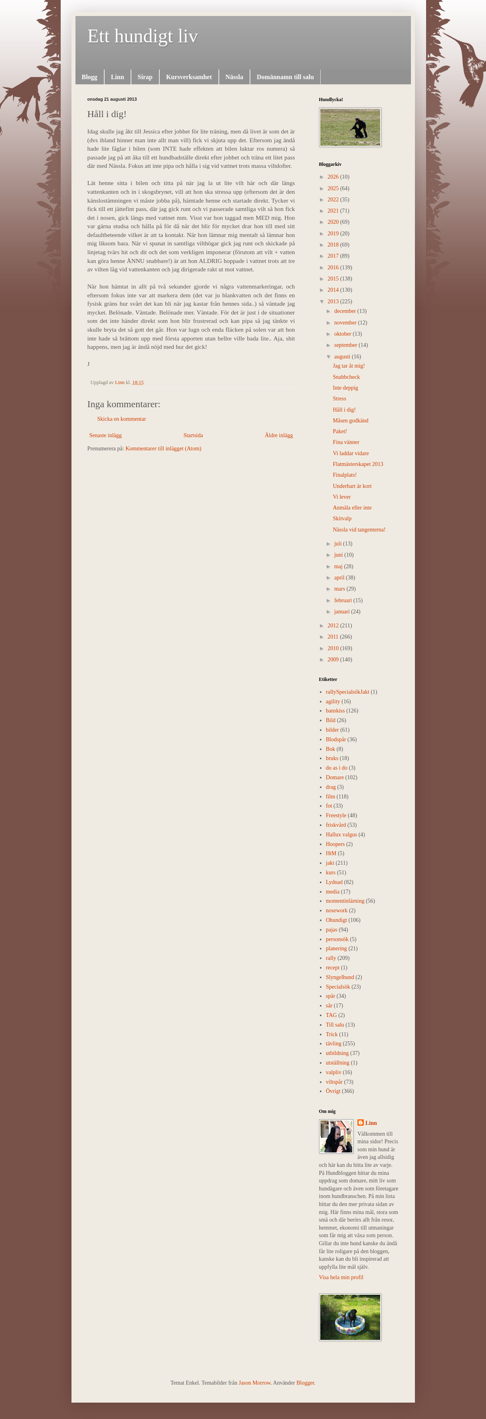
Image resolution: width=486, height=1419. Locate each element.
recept (332, 968)
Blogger (305, 1383)
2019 (333, 234)
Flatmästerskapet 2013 (358, 464)
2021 (333, 211)
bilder (332, 730)
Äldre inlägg (279, 435)
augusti (343, 357)
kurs (330, 873)
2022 (333, 200)
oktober (343, 334)
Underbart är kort (352, 486)
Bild (330, 720)
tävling (333, 1044)
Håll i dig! (344, 410)
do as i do (336, 768)
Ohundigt (336, 920)
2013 (333, 301)
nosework (336, 910)
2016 (333, 268)
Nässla (234, 77)
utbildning (337, 1053)
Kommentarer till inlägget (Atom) (163, 449)
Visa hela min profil (341, 1277)
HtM (331, 853)
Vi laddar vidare (351, 453)
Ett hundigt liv (142, 35)
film (330, 797)
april (340, 578)
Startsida (193, 435)
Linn (117, 77)
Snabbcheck (346, 377)
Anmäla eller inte (352, 508)
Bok (330, 749)
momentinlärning (345, 901)
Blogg (89, 77)
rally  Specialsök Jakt (347, 692)
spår (330, 996)
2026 (333, 177)
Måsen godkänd (350, 421)
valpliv (333, 1072)
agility (333, 702)
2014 (333, 290)
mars (340, 589)
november (346, 323)
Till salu (335, 1025)
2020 (333, 222)
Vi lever (342, 497)
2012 (333, 626)
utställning (337, 1063)
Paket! (340, 431)
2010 (333, 648)
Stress (339, 399)
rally (331, 958)
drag (331, 787)
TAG (331, 1015)
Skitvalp (342, 518)
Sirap (145, 77)
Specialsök (338, 987)
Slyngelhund (340, 977)
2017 (333, 256)
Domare (335, 777)
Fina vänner (346, 442)
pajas (331, 930)
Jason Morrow (255, 1383)
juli (338, 544)
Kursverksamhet (189, 77)
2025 (333, 188)
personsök (337, 939)
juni (339, 555)
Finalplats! (345, 475)
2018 (333, 245)
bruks (332, 758)
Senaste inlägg (105, 435)
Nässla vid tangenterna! (359, 530)
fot (329, 806)
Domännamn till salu (285, 77)
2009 (333, 660)
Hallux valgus (341, 835)
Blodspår (336, 739)
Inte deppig (345, 388)
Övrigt (333, 1091)
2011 (333, 637)
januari (342, 612)
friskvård (336, 825)
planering (336, 948)
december (345, 311)
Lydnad (334, 882)
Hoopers (335, 844)
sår (329, 1006)
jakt (330, 863)
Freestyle (336, 815)
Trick (332, 1034)
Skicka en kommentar (121, 419)
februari (343, 600)
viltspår (334, 1082)
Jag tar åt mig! (349, 366)
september (346, 345)
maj (339, 566)
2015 (333, 279)
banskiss (335, 711)
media (332, 892)
